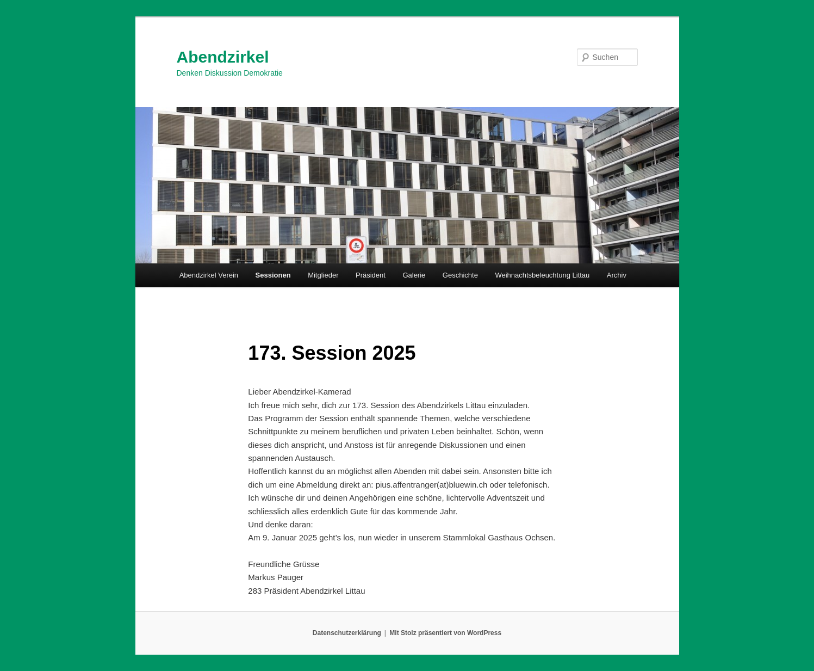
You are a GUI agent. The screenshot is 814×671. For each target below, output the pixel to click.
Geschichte (460, 275)
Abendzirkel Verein (208, 275)
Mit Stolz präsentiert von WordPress (445, 633)
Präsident (371, 275)
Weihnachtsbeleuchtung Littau (542, 275)
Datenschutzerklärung (347, 633)
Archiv (616, 275)
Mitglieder (323, 275)
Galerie (413, 275)
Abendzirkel (223, 57)
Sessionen (273, 275)
